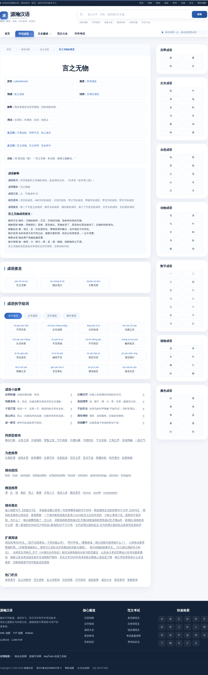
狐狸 (38, 492)
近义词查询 (24, 579)
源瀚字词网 (35, 656)
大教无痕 (93, 283)
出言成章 (57, 327)
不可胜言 (93, 341)
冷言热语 (93, 327)
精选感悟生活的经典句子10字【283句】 (117, 510)
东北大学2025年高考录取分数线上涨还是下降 (86, 557)
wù (26, 81)
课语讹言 (93, 369)
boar (15, 475)
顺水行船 (10, 440)
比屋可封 (49, 457)
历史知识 (89, 641)
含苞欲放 (62, 457)
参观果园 (36, 515)
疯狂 (23, 492)
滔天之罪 (75, 457)
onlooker (83, 475)
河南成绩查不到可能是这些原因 (31, 562)
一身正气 (140, 440)
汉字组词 (96, 22)
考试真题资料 (133, 635)
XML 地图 (5, 633)
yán (17, 81)
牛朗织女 (88, 440)
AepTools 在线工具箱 (55, 656)
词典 (150, 3)
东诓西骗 (127, 440)
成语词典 (25, 49)
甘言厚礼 (57, 369)
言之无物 (44, 49)
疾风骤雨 (36, 457)
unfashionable (57, 475)
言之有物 (22, 145)
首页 (141, 3)
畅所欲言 (130, 341)
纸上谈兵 (46, 132)
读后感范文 (134, 629)
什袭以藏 (75, 440)
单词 (175, 3)
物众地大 (57, 283)
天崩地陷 (36, 440)
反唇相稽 (127, 457)
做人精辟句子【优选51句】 (21, 510)
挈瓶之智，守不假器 (55, 440)
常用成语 (92, 81)
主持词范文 (134, 623)
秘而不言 (57, 355)
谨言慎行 (129, 355)
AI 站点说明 (83, 668)
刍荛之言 (130, 327)
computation (110, 492)
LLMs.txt (4, 639)
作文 (191, 3)
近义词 (11, 132)
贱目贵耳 (75, 492)
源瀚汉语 (28, 668)
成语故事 (93, 579)
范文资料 (39, 579)
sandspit (25, 475)
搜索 (199, 14)
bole (7, 475)
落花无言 (130, 369)
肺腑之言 (21, 369)
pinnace (113, 475)
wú (23, 81)
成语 (166, 3)
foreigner (126, 475)
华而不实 (34, 132)
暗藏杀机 (101, 457)
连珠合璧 (23, 457)
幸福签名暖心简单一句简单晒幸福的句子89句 (65, 510)
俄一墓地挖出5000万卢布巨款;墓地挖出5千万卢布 (44, 524)
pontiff (97, 492)
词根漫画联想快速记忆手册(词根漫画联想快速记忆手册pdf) (88, 520)
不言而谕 (57, 341)
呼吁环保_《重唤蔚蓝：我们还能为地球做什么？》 (97, 542)
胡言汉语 (93, 355)
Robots (29, 633)
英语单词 (121, 22)
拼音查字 (10, 579)
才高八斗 (49, 492)
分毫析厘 (10, 457)
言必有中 (46, 145)
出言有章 (21, 341)
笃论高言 (21, 355)
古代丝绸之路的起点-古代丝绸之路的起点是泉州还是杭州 (108, 524)
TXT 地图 (18, 633)
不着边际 (22, 132)
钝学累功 (114, 457)
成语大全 (108, 22)
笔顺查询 (132, 579)
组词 (158, 3)
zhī (20, 81)
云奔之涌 (23, 440)
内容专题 (133, 22)
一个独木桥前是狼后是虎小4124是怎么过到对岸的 (73, 515)
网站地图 (202, 3)
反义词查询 (53, 579)
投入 (31, 492)
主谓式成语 (93, 94)
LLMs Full (17, 639)
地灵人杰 (62, 492)
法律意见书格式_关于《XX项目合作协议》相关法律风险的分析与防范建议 (55, 552)
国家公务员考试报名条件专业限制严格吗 (33, 557)
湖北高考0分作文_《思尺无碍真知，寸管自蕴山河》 (35, 542)
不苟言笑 (21, 327)
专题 (183, 3)
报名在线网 (21, 656)
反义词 (11, 145)
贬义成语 (19, 94)
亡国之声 (114, 440)
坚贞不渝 (88, 457)
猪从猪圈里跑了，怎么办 (37, 520)
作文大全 (146, 22)
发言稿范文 (134, 617)
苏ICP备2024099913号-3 (49, 668)
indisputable (39, 475)
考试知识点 (134, 641)
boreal (71, 475)
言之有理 (34, 145)
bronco (87, 492)
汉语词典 (83, 22)
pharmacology (98, 475)
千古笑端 (101, 440)
